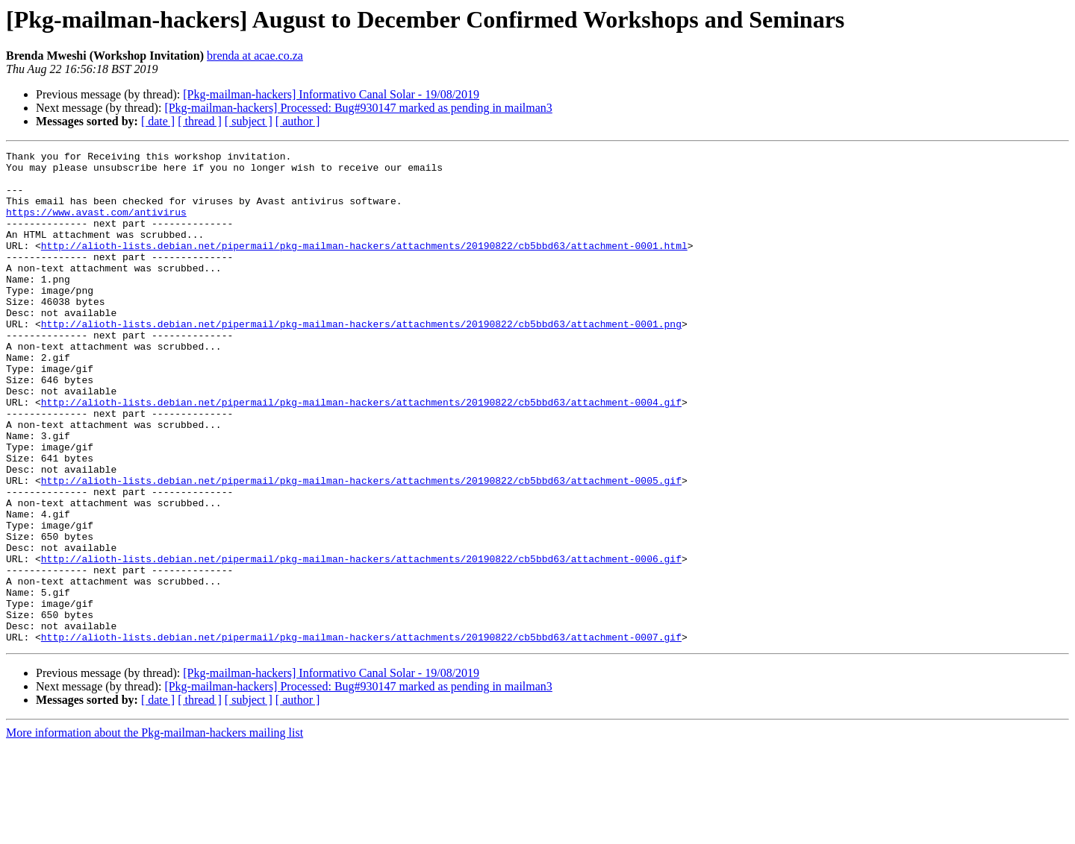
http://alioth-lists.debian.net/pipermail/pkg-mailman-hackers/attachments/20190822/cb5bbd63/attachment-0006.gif (361, 641)
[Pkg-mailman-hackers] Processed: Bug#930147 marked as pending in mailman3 (358, 107)
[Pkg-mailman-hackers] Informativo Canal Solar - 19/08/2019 (331, 94)
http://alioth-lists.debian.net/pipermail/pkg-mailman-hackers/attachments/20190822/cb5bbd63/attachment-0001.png (361, 359)
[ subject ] (248, 121)
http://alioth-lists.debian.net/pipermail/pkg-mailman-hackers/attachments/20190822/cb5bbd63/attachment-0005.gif (361, 547)
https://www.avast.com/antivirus (96, 225)
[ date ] (158, 121)
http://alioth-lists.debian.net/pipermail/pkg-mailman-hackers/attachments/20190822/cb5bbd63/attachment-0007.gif (361, 735)
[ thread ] (200, 121)
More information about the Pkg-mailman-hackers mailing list (154, 831)
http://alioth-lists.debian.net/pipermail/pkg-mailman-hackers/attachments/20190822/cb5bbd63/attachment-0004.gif (361, 453)
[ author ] (297, 121)
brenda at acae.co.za (255, 55)
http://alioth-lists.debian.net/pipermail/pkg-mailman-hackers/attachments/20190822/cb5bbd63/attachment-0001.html (364, 265)
